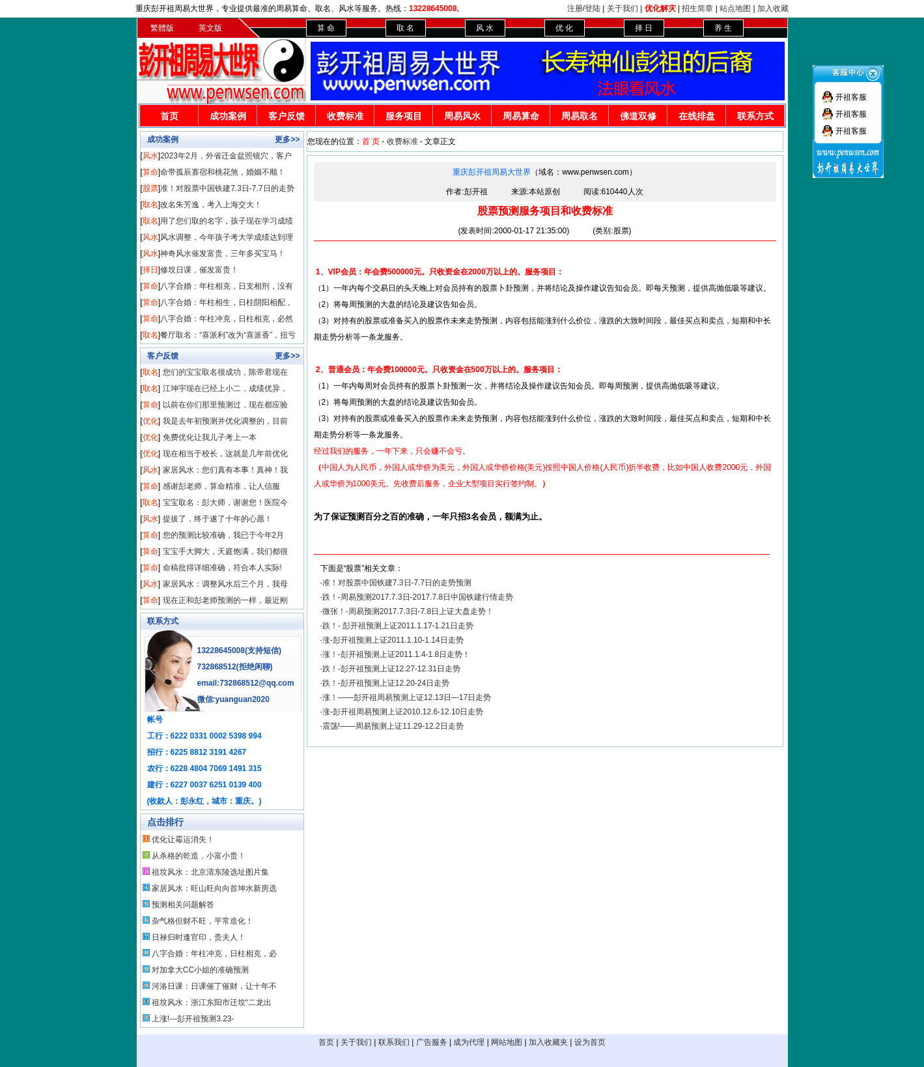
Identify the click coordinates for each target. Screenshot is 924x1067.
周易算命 (521, 116)
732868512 (216, 666)
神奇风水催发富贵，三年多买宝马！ (222, 253)
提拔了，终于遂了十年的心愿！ (217, 518)
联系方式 (755, 116)
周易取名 (579, 116)
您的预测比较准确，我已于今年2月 (224, 535)
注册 (575, 8)
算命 (150, 172)
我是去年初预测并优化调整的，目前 (225, 421)
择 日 (643, 28)
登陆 (592, 8)
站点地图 (735, 8)
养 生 (723, 28)
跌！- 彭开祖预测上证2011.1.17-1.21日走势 (397, 625)
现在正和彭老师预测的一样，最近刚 (225, 600)
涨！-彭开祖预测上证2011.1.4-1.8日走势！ (396, 654)
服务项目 (403, 116)
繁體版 (162, 28)
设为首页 (590, 1042)
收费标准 (345, 116)
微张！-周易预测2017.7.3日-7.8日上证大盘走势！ (408, 611)
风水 (150, 155)
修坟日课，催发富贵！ (199, 269)
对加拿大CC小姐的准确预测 (200, 969)
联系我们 (394, 1042)
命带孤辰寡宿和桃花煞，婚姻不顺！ (222, 172)
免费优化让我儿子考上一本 (210, 437)
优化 (150, 421)
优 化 (564, 28)
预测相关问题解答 (183, 904)
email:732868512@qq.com (245, 683)
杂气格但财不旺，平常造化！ (202, 921)
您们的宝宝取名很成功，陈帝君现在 (225, 372)
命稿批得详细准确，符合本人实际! (222, 567)
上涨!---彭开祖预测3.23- (193, 1018)
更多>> (287, 139)
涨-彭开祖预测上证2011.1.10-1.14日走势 (393, 640)
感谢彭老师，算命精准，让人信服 (221, 486)
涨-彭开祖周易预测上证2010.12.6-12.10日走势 (402, 711)
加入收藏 (773, 8)
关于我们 (622, 8)
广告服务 (431, 1042)
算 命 (326, 28)
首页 (169, 116)
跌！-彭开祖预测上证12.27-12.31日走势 (391, 668)
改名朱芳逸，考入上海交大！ (211, 204)
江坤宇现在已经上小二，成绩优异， (225, 388)
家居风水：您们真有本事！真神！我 (225, 470)
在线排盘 (697, 116)
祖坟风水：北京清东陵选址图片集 (210, 872)
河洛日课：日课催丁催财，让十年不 (214, 986)
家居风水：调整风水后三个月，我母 (225, 584)
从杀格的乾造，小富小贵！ (198, 855)
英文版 (210, 28)
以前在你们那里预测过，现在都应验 (225, 404)
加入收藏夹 (548, 1042)
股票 (150, 188)
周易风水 (462, 116)
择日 (150, 269)
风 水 (485, 28)
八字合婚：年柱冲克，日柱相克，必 (214, 953)
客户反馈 (286, 116)
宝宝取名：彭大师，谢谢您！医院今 (225, 502)
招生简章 (697, 8)
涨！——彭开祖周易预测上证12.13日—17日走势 (406, 697)
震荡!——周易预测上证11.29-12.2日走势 (393, 726)
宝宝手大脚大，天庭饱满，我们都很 (225, 551)
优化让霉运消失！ (183, 839)
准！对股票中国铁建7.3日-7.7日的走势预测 (396, 582)
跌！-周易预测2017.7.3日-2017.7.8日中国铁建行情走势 (417, 597)
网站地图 (506, 1042)
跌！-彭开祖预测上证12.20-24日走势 (385, 683)
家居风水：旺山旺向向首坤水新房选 (214, 888)
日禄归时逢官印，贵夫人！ (198, 937)
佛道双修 (638, 116)
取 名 (405, 28)
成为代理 (468, 1042)
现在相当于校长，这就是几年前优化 (225, 453)
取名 (150, 204)
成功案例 (228, 116)
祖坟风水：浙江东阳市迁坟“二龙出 (212, 1002)
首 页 (371, 141)
